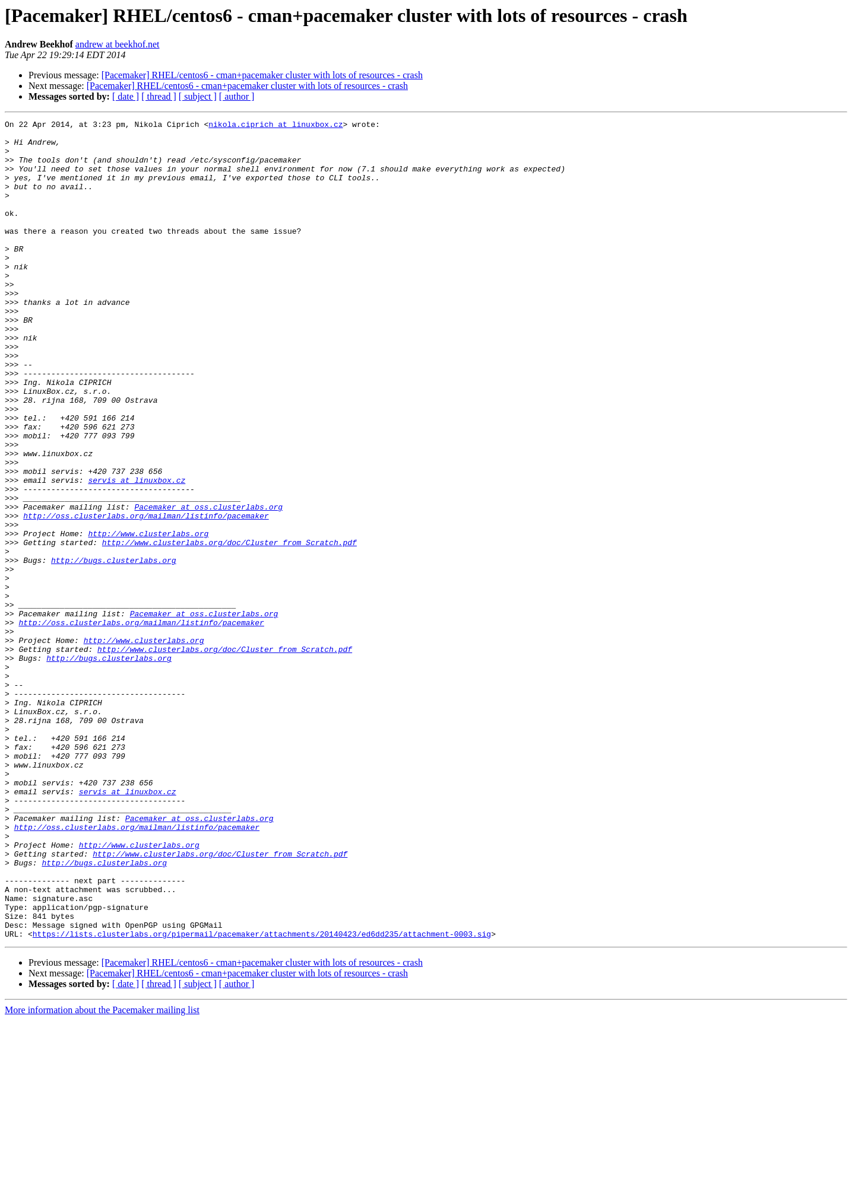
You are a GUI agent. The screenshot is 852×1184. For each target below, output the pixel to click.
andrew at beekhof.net (117, 44)
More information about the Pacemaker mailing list (102, 1174)
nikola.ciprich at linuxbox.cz (275, 125)
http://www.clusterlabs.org (148, 617)
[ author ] (237, 96)
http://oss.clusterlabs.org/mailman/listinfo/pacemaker (145, 595)
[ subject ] (198, 96)
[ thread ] (158, 96)
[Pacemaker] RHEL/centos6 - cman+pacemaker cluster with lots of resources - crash (262, 75)
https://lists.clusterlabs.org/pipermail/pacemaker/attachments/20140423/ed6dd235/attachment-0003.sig (262, 1097)
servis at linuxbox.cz (136, 553)
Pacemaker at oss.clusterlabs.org (208, 585)
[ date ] (125, 96)
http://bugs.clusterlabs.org (113, 649)
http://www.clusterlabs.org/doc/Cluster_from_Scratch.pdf (229, 627)
